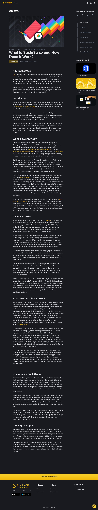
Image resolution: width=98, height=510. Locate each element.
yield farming (30, 106)
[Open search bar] (86, 3)
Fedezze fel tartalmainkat (49, 476)
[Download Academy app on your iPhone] (16, 494)
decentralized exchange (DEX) (23, 151)
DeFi (14, 74)
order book (59, 151)
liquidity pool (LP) (26, 177)
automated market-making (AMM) (39, 149)
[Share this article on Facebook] (82, 15)
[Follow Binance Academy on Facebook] (74, 485)
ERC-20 (48, 220)
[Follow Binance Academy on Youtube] (82, 484)
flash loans (19, 106)
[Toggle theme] (94, 3)
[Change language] (91, 3)
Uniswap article (23, 324)
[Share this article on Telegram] (87, 15)
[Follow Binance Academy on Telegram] (80, 484)
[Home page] (7, 3)
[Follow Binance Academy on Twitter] (77, 484)
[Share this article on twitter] (77, 15)
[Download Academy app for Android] (26, 494)
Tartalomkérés (54, 489)
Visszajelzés (53, 491)
